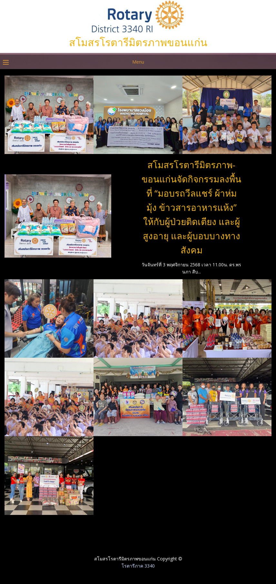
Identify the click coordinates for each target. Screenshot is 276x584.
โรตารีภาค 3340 (138, 566)
